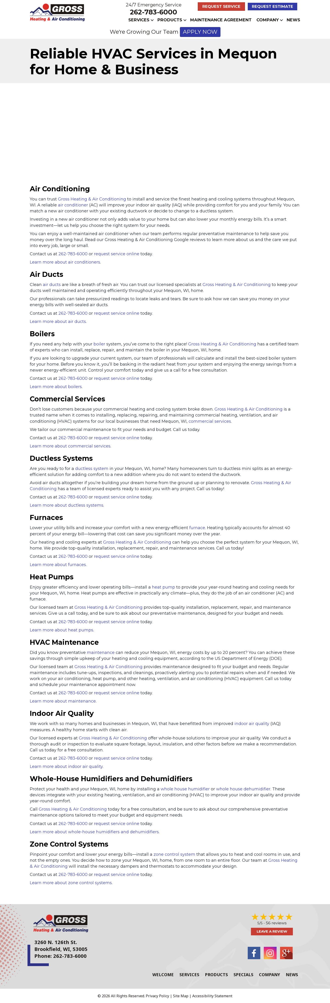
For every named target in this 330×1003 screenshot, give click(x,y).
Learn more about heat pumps (61, 630)
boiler (99, 344)
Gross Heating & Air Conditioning (92, 199)
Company (267, 19)
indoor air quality (251, 723)
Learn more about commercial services (70, 446)
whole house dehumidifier (243, 789)
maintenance (101, 652)
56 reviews (276, 923)
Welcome (163, 974)
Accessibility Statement (212, 995)
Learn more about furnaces (58, 564)
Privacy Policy (157, 995)
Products (169, 19)
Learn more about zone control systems (71, 882)
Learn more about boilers (56, 386)
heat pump (163, 587)
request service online (116, 253)
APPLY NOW (200, 31)
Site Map (180, 995)
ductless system (91, 468)
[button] (152, 20)
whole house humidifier (185, 789)
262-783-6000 (153, 12)
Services (138, 19)
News (293, 19)
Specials (243, 974)
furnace (197, 527)
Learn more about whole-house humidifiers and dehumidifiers (94, 831)
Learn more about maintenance (63, 701)
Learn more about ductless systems (66, 505)
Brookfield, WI (52, 948)
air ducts (52, 284)
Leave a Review (272, 931)
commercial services (210, 421)
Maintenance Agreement (221, 19)
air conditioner (73, 205)
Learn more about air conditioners (65, 262)
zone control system (174, 854)
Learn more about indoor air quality (66, 766)
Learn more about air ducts (58, 321)
